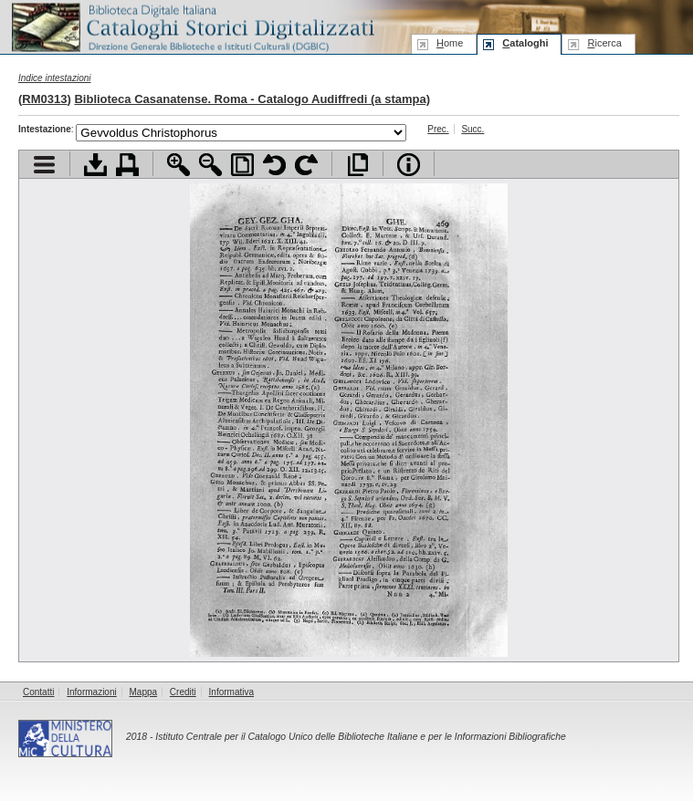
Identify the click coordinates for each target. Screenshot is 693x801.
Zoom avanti (178, 164)
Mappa (144, 692)
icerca (604, 42)
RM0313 (44, 99)
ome (449, 42)
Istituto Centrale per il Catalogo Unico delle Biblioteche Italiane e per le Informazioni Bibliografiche (360, 737)
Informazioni (91, 692)
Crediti (183, 692)
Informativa (231, 692)
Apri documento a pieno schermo (357, 164)
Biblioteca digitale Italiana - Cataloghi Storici (191, 26)
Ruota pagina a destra (306, 164)
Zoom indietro (210, 164)
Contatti (38, 692)
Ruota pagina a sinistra (274, 164)
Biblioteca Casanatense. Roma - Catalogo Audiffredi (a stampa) (252, 99)
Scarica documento (95, 164)
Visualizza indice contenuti (44, 164)
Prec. (437, 129)
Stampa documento (127, 164)
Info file (408, 164)
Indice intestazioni (54, 78)
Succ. (472, 129)
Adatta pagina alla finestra (242, 164)
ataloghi (525, 42)
